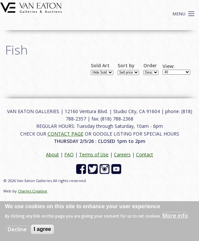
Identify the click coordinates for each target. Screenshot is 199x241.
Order (150, 65)
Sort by (126, 65)
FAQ (69, 154)
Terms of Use (94, 154)
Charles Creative (32, 190)
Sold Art (100, 65)
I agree (42, 229)
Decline (17, 229)
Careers (122, 154)
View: (168, 66)
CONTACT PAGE (65, 134)
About (52, 154)
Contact (144, 154)
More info (175, 215)
